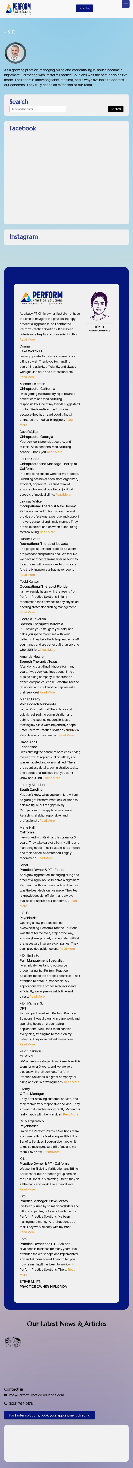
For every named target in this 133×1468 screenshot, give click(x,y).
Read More (27, 339)
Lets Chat (84, 8)
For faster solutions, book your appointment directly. (49, 1415)
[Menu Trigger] (126, 4)
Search (116, 109)
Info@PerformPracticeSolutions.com (37, 1395)
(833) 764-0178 (21, 1403)
